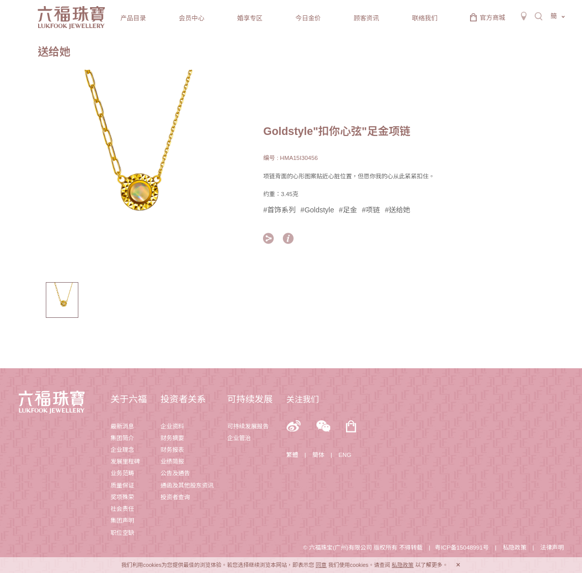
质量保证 (122, 485)
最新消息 (122, 426)
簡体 (318, 454)
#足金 (348, 210)
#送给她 (397, 210)
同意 (321, 565)
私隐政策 (514, 547)
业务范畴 (122, 473)
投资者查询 (175, 497)
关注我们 (302, 399)
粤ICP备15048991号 (462, 547)
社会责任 (122, 508)
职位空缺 (122, 532)
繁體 (292, 454)
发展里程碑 (125, 461)
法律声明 (552, 547)
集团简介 (122, 437)
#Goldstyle (317, 210)
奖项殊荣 (122, 497)
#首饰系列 (279, 210)
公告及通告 (175, 473)
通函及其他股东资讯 (186, 485)
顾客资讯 (366, 18)
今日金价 (308, 18)
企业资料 (172, 426)
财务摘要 (172, 437)
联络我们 (425, 18)
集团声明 (122, 520)
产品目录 (133, 18)
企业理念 (122, 449)
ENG (344, 454)
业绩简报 (172, 461)
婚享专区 (250, 18)
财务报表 (172, 449)
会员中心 (191, 18)
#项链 (371, 210)
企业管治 (239, 437)
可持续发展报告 (248, 426)
